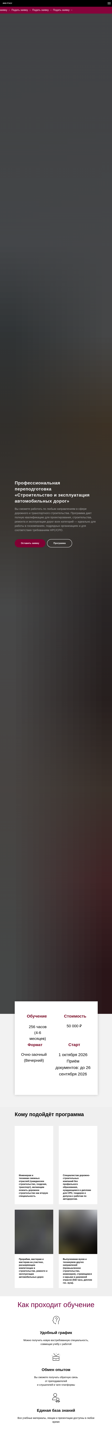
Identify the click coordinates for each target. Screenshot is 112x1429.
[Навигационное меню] (109, 3)
